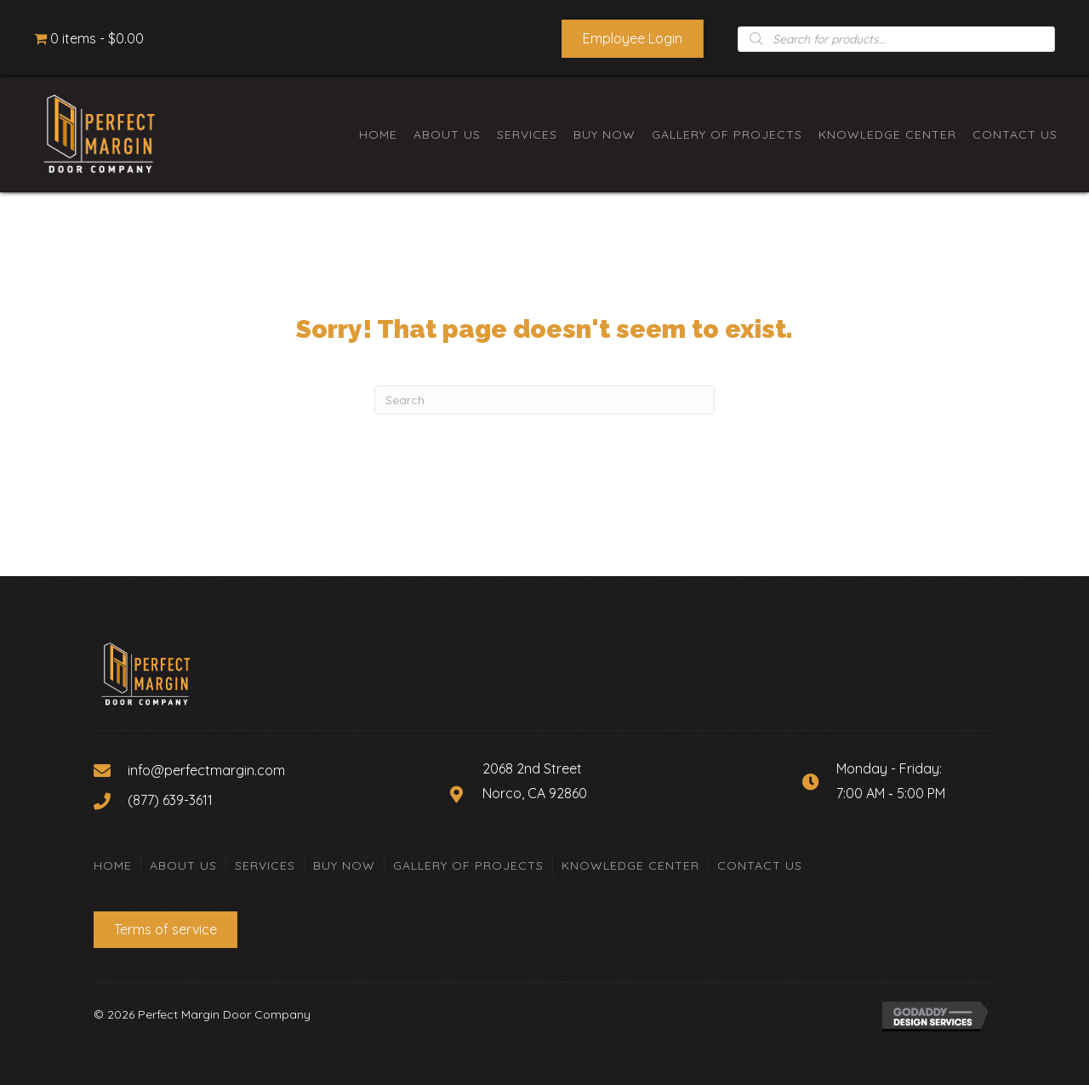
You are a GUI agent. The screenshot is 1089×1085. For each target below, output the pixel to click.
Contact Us (759, 865)
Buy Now (344, 865)
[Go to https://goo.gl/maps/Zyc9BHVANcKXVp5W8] (608, 793)
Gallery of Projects (468, 865)
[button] (633, 39)
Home (113, 865)
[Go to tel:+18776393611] (262, 799)
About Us (183, 865)
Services (265, 865)
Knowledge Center (630, 865)
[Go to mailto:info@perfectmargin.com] (262, 769)
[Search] (544, 399)
